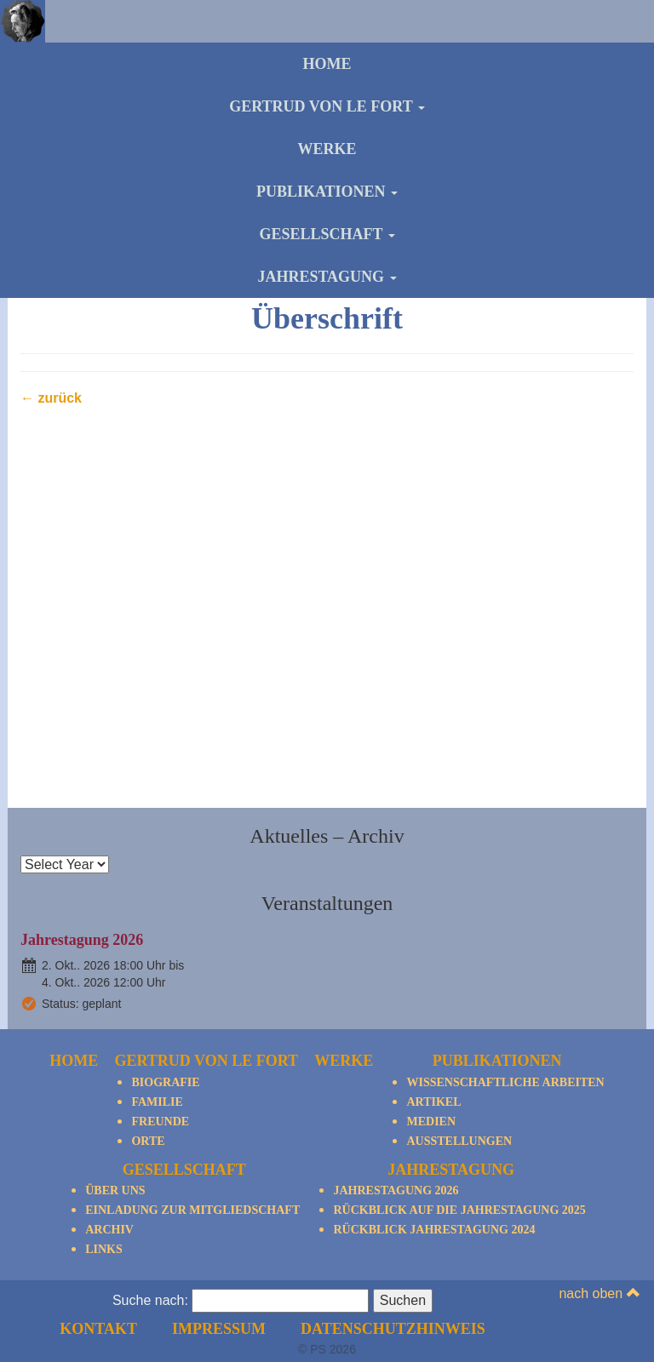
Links (104, 1249)
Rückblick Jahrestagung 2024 (434, 1229)
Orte (147, 1141)
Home (327, 63)
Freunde (160, 1121)
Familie (156, 1102)
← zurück (51, 398)
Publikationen (327, 191)
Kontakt (98, 1328)
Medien (431, 1121)
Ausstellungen (459, 1141)
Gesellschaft (326, 234)
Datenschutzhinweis (393, 1328)
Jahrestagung (326, 276)
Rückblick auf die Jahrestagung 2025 (459, 1210)
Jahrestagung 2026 (81, 939)
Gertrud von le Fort (327, 106)
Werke (326, 148)
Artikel (433, 1102)
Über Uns (115, 1190)
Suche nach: (150, 1300)
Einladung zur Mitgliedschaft (192, 1210)
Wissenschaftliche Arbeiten (505, 1082)
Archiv (109, 1229)
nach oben (599, 1293)
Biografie (165, 1082)
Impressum (219, 1328)
